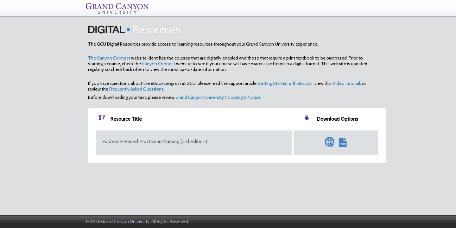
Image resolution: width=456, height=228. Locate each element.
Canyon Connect (158, 63)
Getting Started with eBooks (285, 83)
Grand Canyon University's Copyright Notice (218, 97)
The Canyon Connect (109, 58)
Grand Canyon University (125, 221)
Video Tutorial (346, 83)
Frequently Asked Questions (136, 89)
